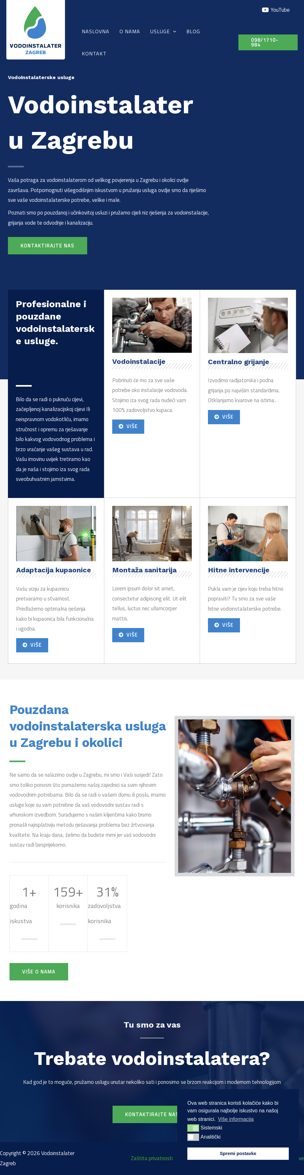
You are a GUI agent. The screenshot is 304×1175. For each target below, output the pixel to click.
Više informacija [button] (236, 1119)
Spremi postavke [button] (238, 1153)
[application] (173, 31)
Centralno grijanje (238, 362)
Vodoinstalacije (138, 361)
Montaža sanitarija (144, 570)
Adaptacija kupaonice (53, 570)
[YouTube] (275, 10)
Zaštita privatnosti (152, 1158)
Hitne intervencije (238, 570)
